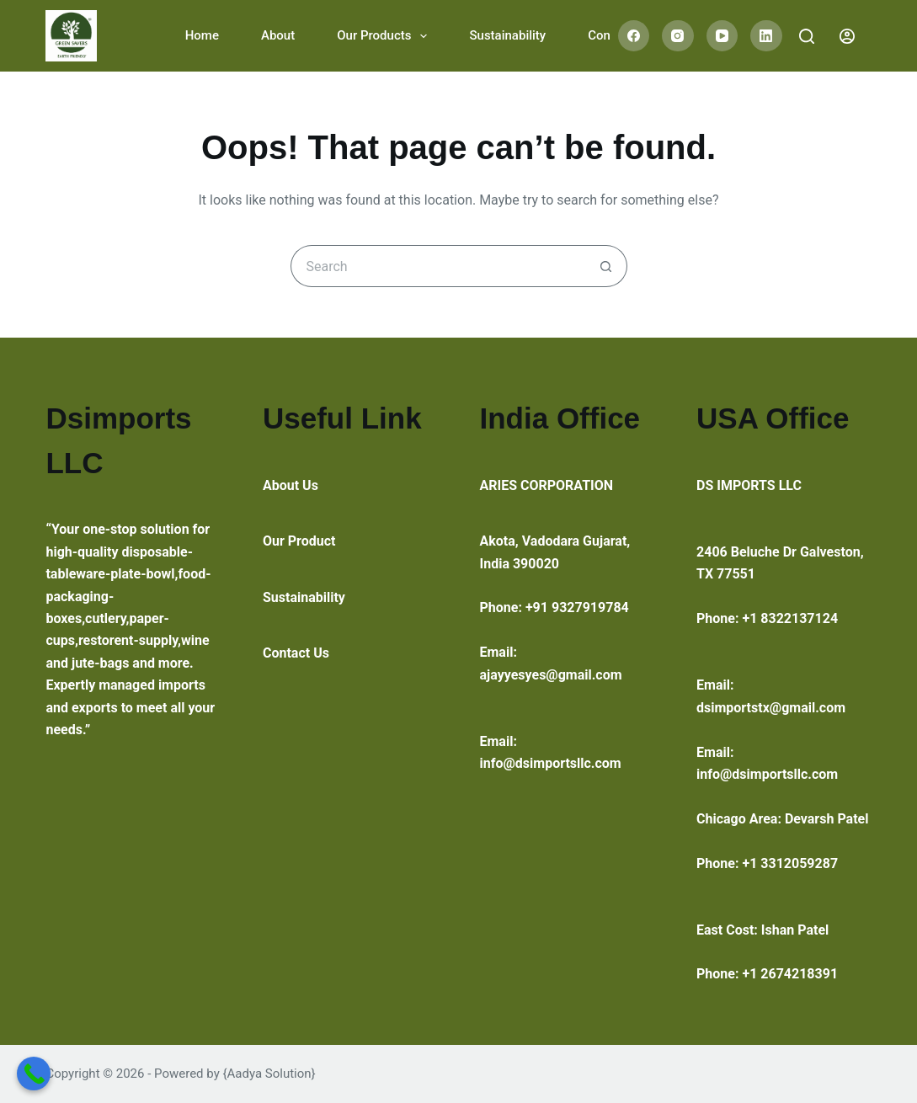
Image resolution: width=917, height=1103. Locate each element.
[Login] (847, 36)
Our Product (299, 541)
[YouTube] (722, 36)
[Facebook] (634, 36)
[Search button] (606, 266)
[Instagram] (678, 36)
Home (202, 35)
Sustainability (507, 35)
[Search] (806, 36)
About (278, 35)
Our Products (385, 36)
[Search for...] (438, 266)
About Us (290, 485)
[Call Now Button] (34, 1073)
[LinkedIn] (766, 36)
